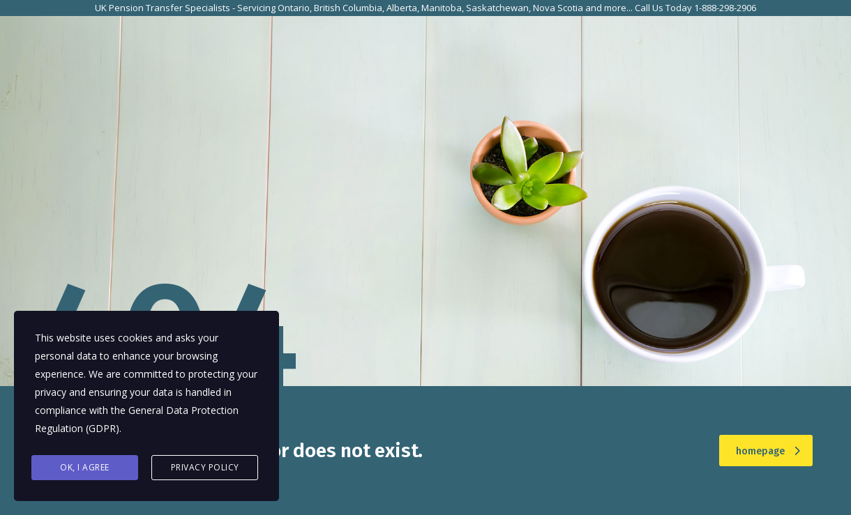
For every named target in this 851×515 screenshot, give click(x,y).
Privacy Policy (205, 467)
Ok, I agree (85, 467)
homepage (768, 451)
